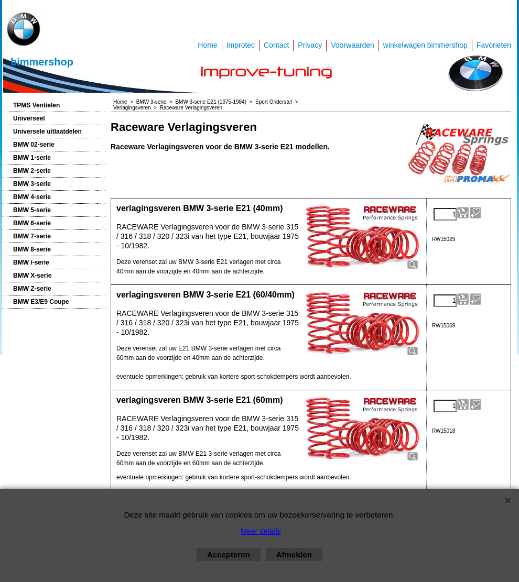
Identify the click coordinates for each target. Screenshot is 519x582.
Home (207, 45)
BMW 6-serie (32, 223)
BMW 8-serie (32, 249)
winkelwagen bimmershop (425, 45)
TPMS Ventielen (36, 105)
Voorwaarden (352, 45)
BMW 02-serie (34, 144)
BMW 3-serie (32, 184)
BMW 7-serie (32, 236)
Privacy (310, 45)
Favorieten (494, 45)
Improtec (240, 45)
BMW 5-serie (32, 210)
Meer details (260, 531)
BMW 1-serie (32, 157)
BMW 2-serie (32, 170)
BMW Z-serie (32, 288)
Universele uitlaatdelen (47, 131)
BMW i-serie (31, 262)
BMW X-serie (32, 275)
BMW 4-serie (32, 197)
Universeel (29, 118)
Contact (276, 45)
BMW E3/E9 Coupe (41, 301)
